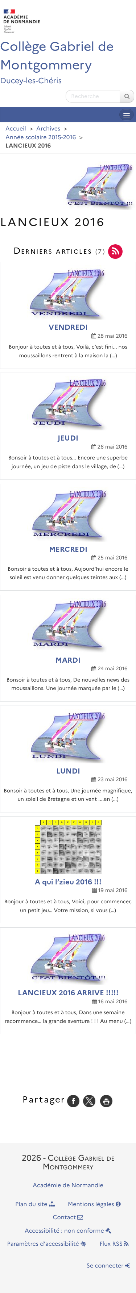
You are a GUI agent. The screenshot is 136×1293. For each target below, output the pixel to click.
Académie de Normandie (68, 1185)
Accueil (15, 128)
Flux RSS (114, 1244)
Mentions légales (94, 1204)
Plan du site (35, 1204)
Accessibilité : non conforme (68, 1231)
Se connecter (108, 1265)
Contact (68, 1217)
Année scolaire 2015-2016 (40, 137)
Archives (48, 128)
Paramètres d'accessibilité (47, 1244)
